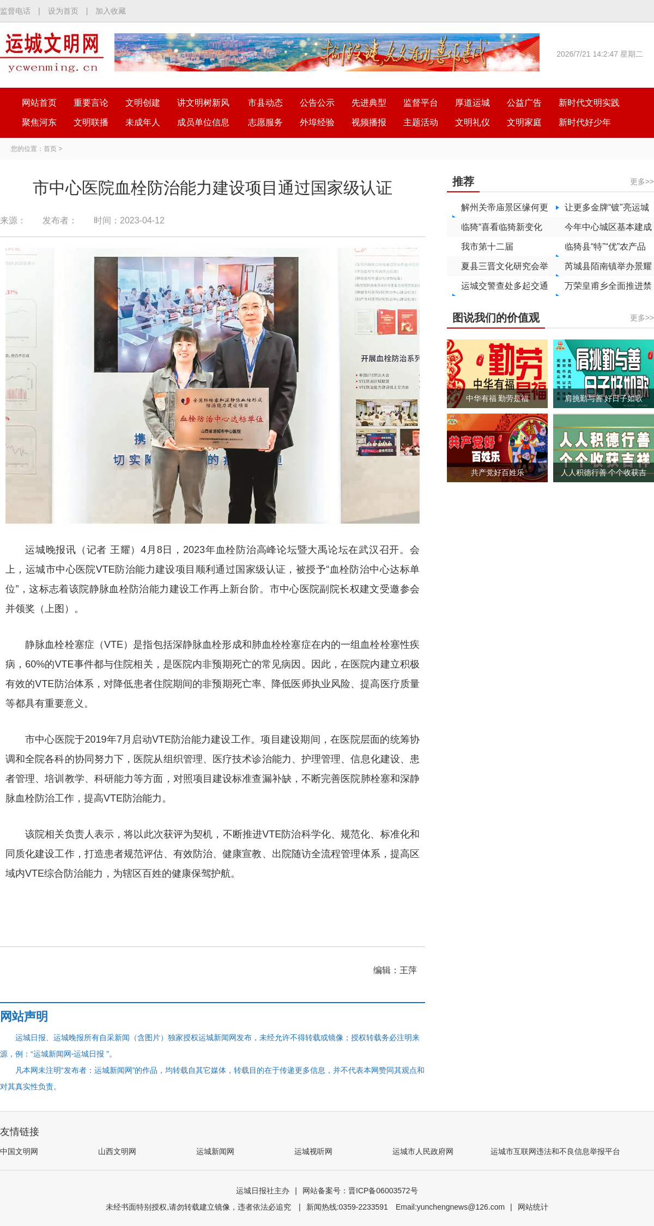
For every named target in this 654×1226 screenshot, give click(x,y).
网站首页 (39, 102)
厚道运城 (472, 102)
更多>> (642, 181)
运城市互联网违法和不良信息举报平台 (555, 1151)
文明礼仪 (472, 122)
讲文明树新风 (203, 102)
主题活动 (420, 122)
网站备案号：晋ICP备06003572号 (360, 1190)
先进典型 (369, 102)
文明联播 (91, 122)
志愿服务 (265, 122)
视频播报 (369, 122)
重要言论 (91, 102)
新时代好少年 (585, 122)
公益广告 (524, 102)
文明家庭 (524, 122)
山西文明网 (117, 1151)
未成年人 (142, 122)
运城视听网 (313, 1151)
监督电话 (15, 11)
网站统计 (533, 1207)
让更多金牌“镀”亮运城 (607, 207)
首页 (50, 149)
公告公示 (317, 102)
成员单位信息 (203, 122)
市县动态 (265, 102)
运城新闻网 (215, 1151)
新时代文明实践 (589, 102)
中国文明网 (19, 1151)
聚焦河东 (39, 122)
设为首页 (63, 11)
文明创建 (142, 102)
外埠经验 (317, 122)
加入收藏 (110, 11)
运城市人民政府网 (422, 1151)
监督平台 (420, 102)
